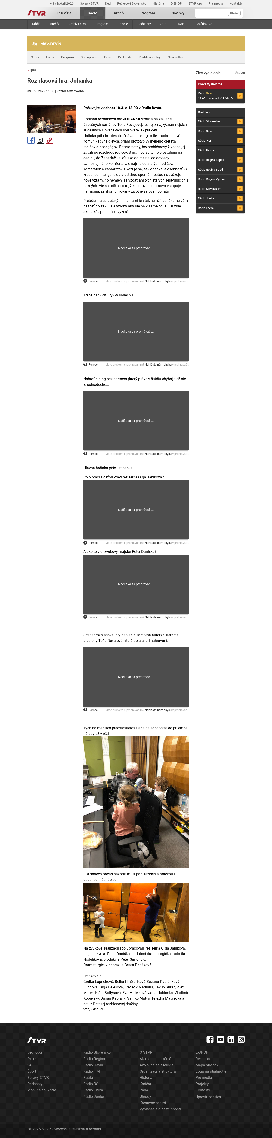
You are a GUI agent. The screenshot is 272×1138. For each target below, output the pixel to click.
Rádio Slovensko (97, 1052)
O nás (35, 57)
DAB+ (182, 24)
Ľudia (50, 57)
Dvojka (33, 1059)
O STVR (146, 1052)
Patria (88, 1077)
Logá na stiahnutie (211, 1071)
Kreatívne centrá (153, 1103)
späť (31, 70)
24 (29, 1065)
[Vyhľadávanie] (219, 13)
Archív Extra (77, 24)
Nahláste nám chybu (158, 281)
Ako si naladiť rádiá (155, 1059)
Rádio (92, 13)
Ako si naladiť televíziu (158, 1065)
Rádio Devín (93, 1065)
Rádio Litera (93, 1090)
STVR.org (195, 3)
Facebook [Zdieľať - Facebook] (31, 140)
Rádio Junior (93, 1096)
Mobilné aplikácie (41, 1090)
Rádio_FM (91, 1071)
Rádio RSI (91, 1084)
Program (101, 24)
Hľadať (234, 13)
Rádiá (36, 24)
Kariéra (145, 1084)
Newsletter (175, 57)
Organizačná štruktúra (158, 1071)
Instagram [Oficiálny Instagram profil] (40, 140)
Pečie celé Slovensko (132, 3)
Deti (108, 3)
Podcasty (144, 24)
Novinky (177, 13)
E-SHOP (177, 3)
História (159, 3)
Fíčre (107, 57)
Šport (31, 1071)
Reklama (203, 1059)
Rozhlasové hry (150, 57)
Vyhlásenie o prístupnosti (160, 1109)
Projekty (202, 1084)
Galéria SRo (204, 24)
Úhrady (145, 1096)
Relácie (123, 24)
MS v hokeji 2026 (62, 3)
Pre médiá (216, 3)
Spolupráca (89, 57)
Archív (54, 24)
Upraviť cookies (208, 1097)
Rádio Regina (94, 1059)
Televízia (64, 13)
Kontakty (236, 3)
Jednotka (35, 1052)
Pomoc (90, 281)
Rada (144, 1090)
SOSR (164, 24)
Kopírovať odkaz (49, 140)
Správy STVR (89, 3)
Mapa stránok (207, 1065)
